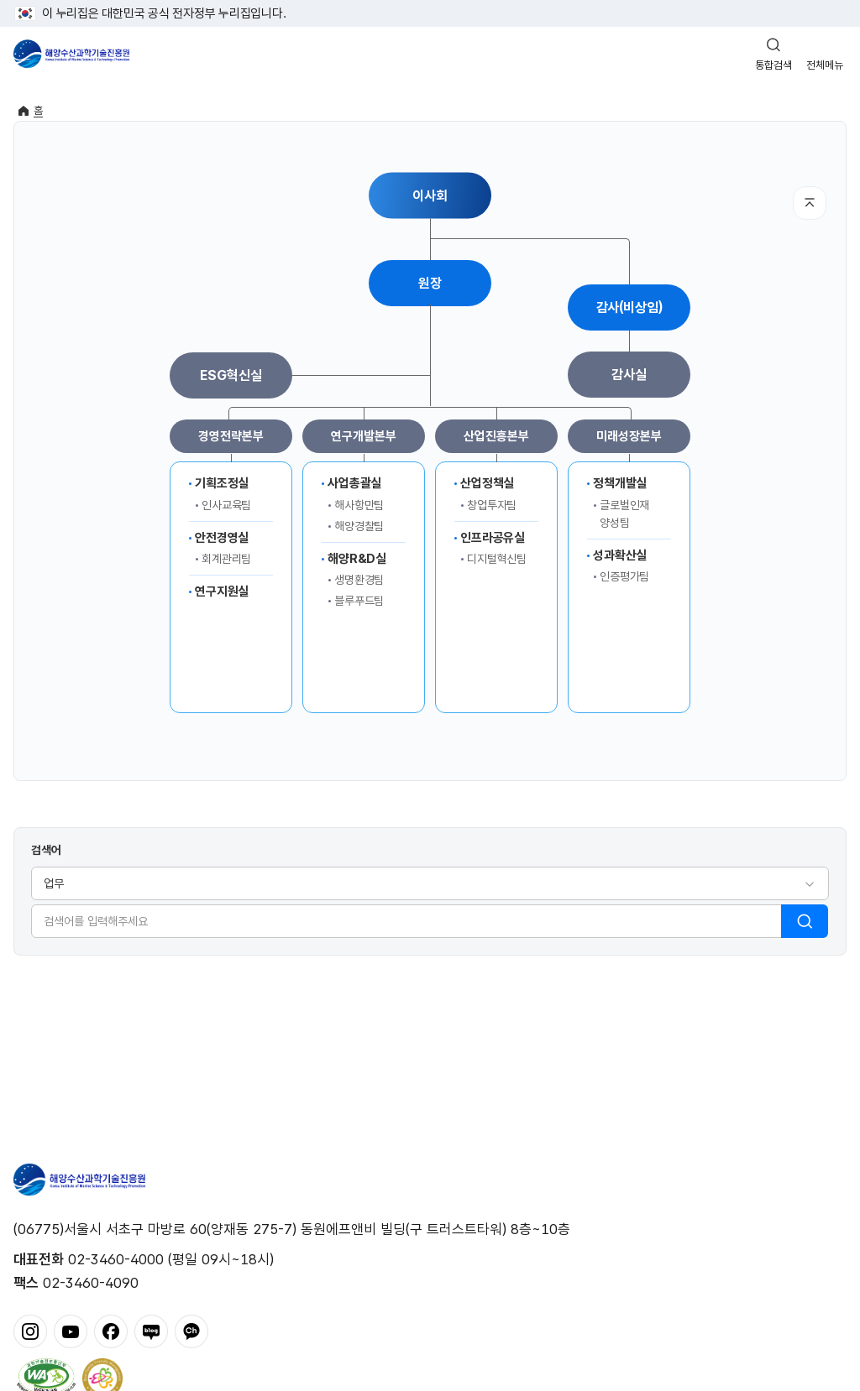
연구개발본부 (363, 436)
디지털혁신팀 (497, 558)
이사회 (430, 195)
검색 (804, 921)
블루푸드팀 (359, 600)
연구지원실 (222, 591)
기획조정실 (222, 483)
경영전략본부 (230, 436)
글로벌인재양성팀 (624, 513)
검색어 (46, 850)
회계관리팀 (226, 558)
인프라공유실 (492, 537)
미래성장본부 (628, 436)
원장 (430, 283)
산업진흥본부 (496, 436)
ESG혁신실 (230, 375)
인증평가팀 (624, 576)
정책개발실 (620, 483)
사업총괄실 (354, 483)
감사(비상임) (629, 307)
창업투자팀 (492, 505)
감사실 (629, 375)
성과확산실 (620, 555)
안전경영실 (222, 537)
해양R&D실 (357, 558)
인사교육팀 (226, 505)
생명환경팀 (359, 579)
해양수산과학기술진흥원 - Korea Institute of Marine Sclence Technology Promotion (71, 53)
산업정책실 (487, 483)
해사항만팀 (359, 505)
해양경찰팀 (359, 526)
